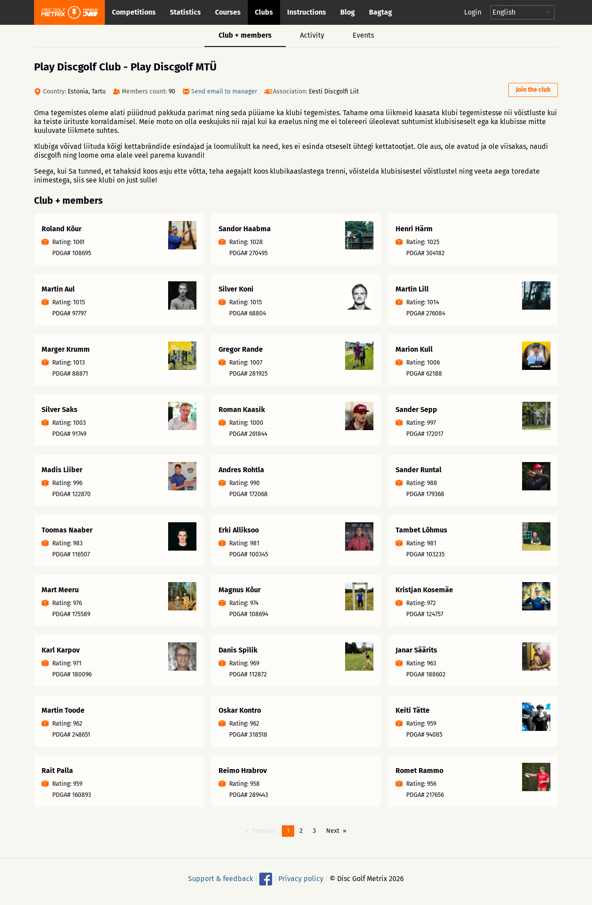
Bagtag (380, 12)
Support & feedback (220, 883)
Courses (228, 12)
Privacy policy (300, 883)
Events (363, 35)
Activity (312, 35)
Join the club (533, 89)
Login (472, 12)
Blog (347, 12)
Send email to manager (224, 91)
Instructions (306, 12)
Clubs (264, 12)
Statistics (185, 12)
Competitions (134, 12)
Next (332, 836)
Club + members (245, 35)
